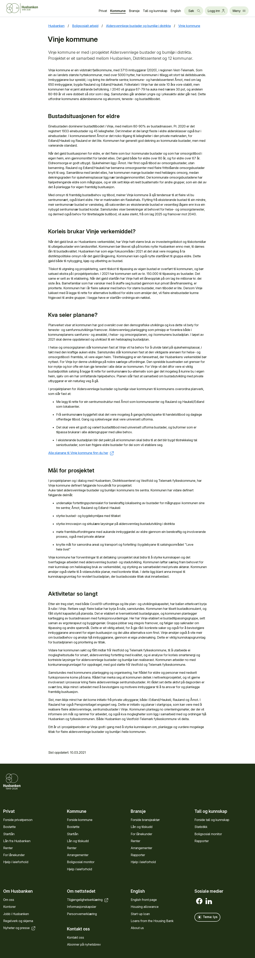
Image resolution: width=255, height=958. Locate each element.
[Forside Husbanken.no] (27, 8)
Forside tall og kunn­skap (211, 820)
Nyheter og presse (19, 928)
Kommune (118, 11)
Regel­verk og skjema (18, 921)
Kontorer (9, 907)
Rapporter (138, 855)
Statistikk (200, 827)
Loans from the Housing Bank (152, 921)
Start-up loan (140, 914)
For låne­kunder (14, 855)
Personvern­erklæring (82, 914)
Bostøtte (9, 827)
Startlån (9, 834)
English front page (144, 900)
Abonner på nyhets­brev (84, 944)
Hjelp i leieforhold (15, 862)
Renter (8, 848)
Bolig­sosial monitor (80, 862)
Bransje (134, 11)
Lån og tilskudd (78, 841)
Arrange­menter (77, 855)
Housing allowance (145, 907)
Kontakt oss (75, 937)
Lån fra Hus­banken (16, 841)
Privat (103, 11)
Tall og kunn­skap (155, 11)
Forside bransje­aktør (145, 820)
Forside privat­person (17, 820)
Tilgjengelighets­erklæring (88, 900)
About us (137, 928)
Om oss (8, 900)
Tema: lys (207, 917)
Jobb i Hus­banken (16, 914)
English (176, 11)
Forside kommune (79, 820)
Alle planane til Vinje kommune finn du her (81, 453)
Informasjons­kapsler (81, 907)
